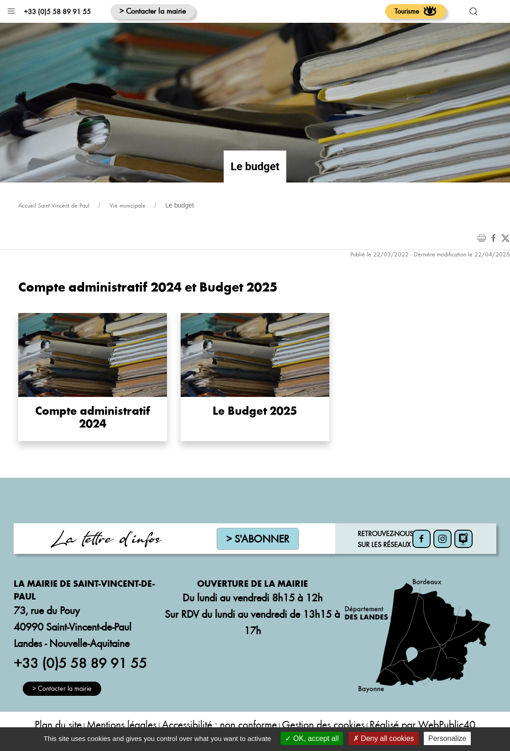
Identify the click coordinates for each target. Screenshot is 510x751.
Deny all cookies (383, 738)
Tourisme (416, 11)
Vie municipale (127, 205)
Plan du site (58, 724)
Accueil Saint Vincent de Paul (53, 205)
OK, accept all (311, 738)
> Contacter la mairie (153, 10)
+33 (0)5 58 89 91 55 (57, 11)
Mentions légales (121, 724)
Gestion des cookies (323, 724)
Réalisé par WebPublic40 (422, 724)
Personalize (447, 738)
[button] (11, 9)
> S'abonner (257, 539)
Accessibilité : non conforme (219, 724)
